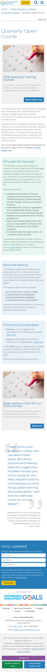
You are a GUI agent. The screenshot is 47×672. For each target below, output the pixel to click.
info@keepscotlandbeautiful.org (26, 630)
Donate (25, 3)
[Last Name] (23, 560)
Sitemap (6, 608)
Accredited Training (10, 13)
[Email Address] (23, 565)
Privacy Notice (21, 577)
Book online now (34, 100)
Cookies (39, 608)
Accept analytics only (12, 664)
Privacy (17, 611)
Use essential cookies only (34, 664)
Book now (11, 335)
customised (15, 247)
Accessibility (30, 611)
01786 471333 (17, 626)
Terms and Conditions (23, 608)
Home (4, 9)
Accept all (23, 658)
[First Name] (23, 555)
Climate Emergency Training (23, 9)
